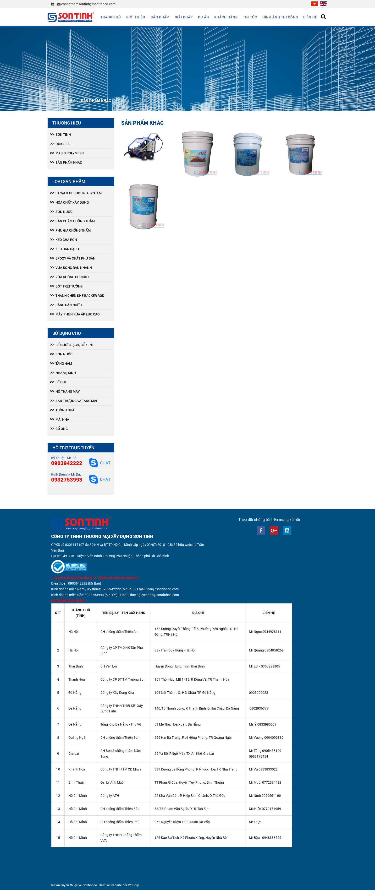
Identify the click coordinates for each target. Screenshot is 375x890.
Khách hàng (226, 17)
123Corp (133, 885)
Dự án (203, 17)
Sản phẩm (160, 17)
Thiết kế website (110, 885)
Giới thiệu (135, 17)
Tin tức (250, 17)
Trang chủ (110, 17)
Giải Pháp (184, 17)
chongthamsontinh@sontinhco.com (86, 4)
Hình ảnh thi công (280, 17)
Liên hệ (310, 17)
